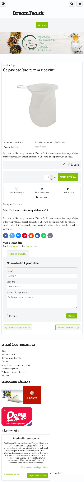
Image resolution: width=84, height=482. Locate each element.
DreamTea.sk (28, 13)
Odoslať (71, 315)
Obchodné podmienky (11, 357)
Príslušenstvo (13, 246)
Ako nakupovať (8, 354)
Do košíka (68, 177)
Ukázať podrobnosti (12, 474)
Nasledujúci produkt (68, 327)
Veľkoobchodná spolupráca (13, 372)
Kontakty (5, 361)
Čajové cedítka (32, 246)
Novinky (5, 375)
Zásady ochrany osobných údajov (34, 467)
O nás (3, 350)
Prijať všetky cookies (37, 475)
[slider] (40, 146)
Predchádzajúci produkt (17, 327)
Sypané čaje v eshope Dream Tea (15, 364)
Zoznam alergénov (9, 368)
